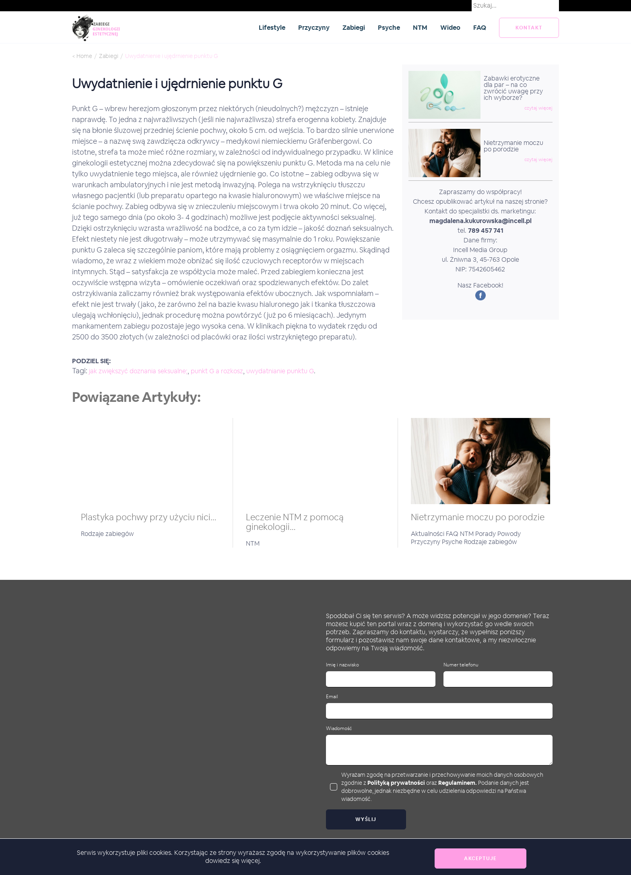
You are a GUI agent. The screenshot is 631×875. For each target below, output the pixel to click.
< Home (82, 56)
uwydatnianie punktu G (280, 371)
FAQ (479, 27)
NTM (420, 27)
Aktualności (428, 534)
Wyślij (366, 819)
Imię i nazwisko (342, 665)
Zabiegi (353, 27)
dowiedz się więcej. (233, 860)
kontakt (529, 28)
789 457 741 (485, 230)
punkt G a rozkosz (217, 371)
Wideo (450, 27)
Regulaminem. (457, 782)
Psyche (389, 27)
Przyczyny (314, 27)
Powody (509, 534)
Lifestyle (272, 27)
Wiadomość (339, 729)
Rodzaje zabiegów (107, 534)
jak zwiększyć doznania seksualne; (138, 371)
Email (332, 697)
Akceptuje (480, 858)
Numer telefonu (460, 665)
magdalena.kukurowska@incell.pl (480, 221)
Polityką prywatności (396, 782)
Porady (486, 534)
